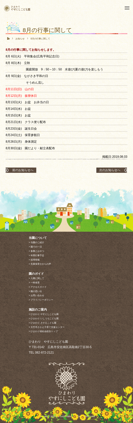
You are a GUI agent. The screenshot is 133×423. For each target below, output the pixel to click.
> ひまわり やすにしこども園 (44, 314)
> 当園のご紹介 (36, 242)
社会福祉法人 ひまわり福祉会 (24, 8)
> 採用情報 (34, 259)
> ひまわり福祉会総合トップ (43, 331)
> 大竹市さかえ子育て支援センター (47, 327)
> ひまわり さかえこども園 (42, 322)
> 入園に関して (36, 278)
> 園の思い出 (35, 291)
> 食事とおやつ (36, 251)
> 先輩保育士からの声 (40, 264)
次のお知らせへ (109, 170)
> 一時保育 (34, 282)
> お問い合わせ (36, 295)
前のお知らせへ (22, 170)
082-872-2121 (44, 352)
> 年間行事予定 (36, 255)
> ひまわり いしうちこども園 (44, 318)
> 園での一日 (35, 246)
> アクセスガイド (37, 287)
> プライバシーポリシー (41, 299)
